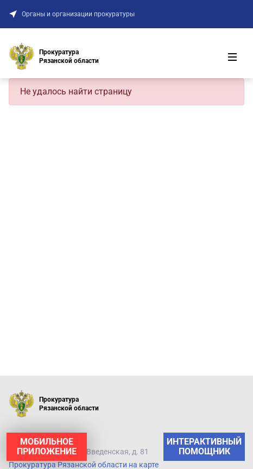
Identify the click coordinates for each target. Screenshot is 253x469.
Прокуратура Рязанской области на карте (84, 464)
